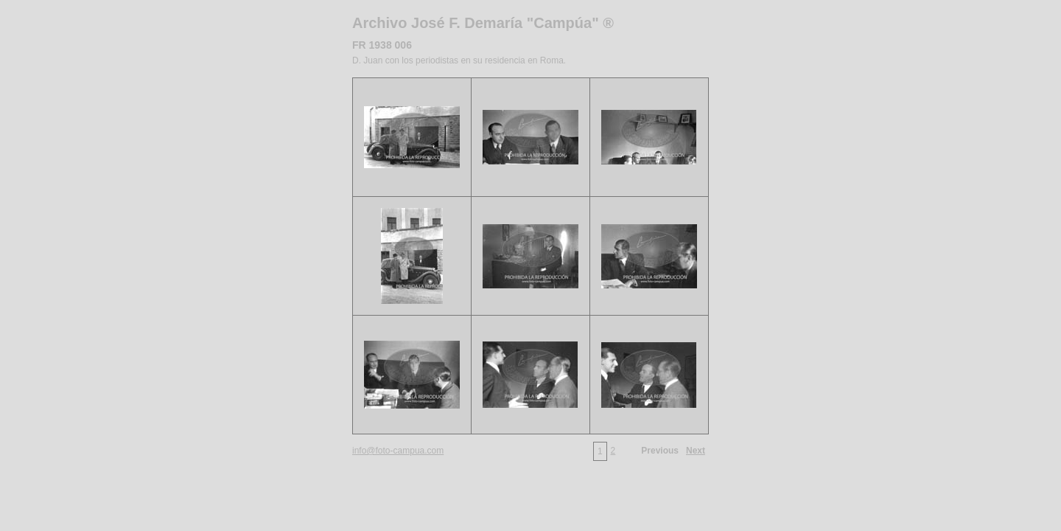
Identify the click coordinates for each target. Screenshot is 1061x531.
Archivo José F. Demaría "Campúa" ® (483, 23)
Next (695, 450)
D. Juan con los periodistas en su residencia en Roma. (459, 60)
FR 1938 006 (382, 45)
